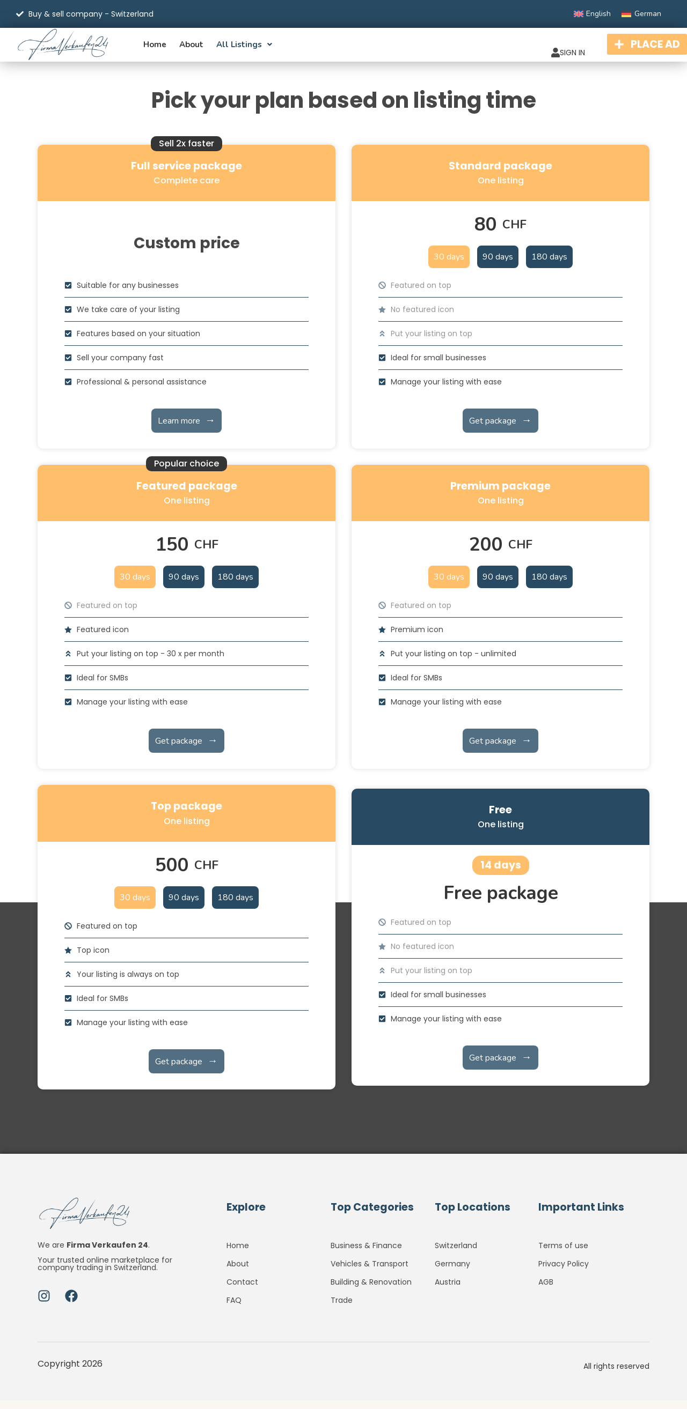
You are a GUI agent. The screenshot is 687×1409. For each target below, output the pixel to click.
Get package (500, 429)
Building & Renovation (371, 1290)
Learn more (186, 429)
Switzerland (456, 1254)
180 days (549, 265)
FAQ (234, 1308)
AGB (545, 1290)
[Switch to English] (592, 14)
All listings (244, 48)
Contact (242, 1290)
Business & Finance (366, 1254)
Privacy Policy (563, 1272)
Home (154, 48)
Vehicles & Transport (369, 1272)
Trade (342, 1308)
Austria (448, 1290)
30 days (449, 265)
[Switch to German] (641, 14)
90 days (498, 265)
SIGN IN (533, 46)
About (191, 48)
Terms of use (563, 1254)
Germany (452, 1272)
